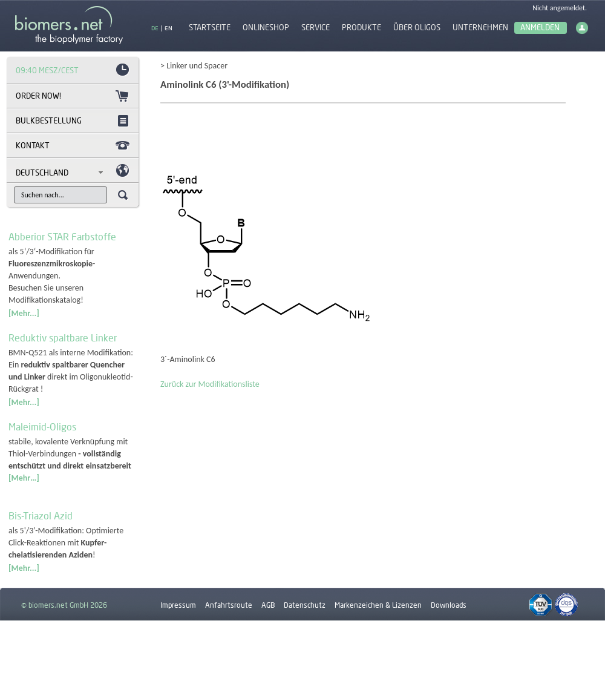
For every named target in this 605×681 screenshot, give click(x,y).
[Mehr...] (23, 313)
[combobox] (63, 172)
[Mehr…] (23, 478)
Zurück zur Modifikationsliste (210, 384)
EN (168, 27)
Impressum (178, 605)
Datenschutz (304, 605)
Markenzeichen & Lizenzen (378, 605)
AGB (268, 605)
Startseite (210, 27)
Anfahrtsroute (228, 605)
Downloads (448, 605)
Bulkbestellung (49, 120)
